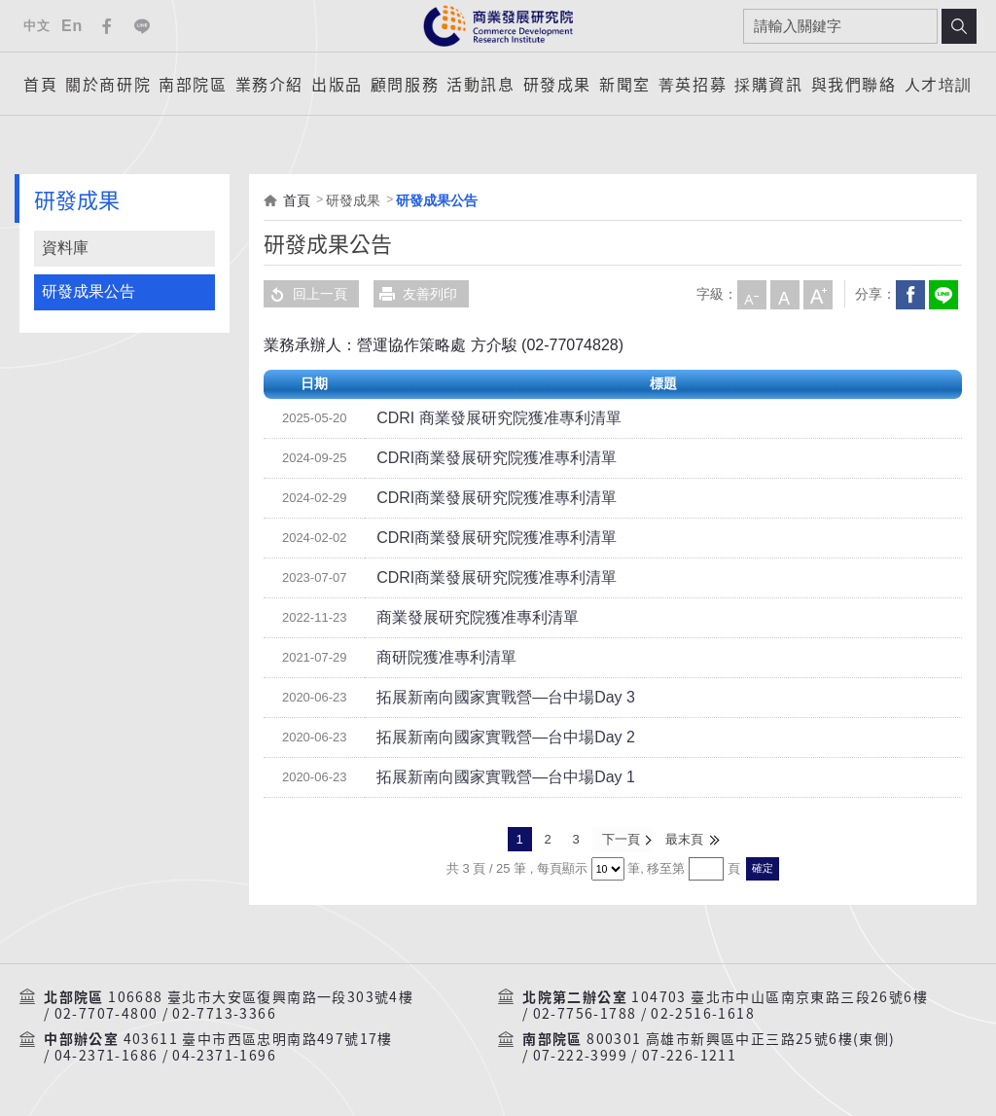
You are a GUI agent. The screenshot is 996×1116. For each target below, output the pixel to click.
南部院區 (193, 83)
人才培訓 (939, 83)
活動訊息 (480, 83)
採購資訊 (768, 83)
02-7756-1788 (585, 1013)
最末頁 (684, 839)
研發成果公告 (88, 291)
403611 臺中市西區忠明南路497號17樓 (258, 1038)
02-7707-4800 (106, 1013)
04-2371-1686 (106, 1054)
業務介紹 (269, 83)
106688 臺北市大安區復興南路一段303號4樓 (260, 995)
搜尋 (959, 26)
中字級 (784, 293)
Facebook (106, 26)
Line (142, 26)
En (72, 26)
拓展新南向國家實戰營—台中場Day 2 (489, 737)
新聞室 (625, 83)
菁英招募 (692, 83)
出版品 (337, 83)
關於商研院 (108, 83)
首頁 (40, 83)
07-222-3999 (580, 1054)
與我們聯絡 (854, 83)
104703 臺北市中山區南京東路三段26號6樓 (779, 995)
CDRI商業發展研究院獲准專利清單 (481, 458)
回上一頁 (305, 293)
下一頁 (621, 839)
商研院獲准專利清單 (437, 658)
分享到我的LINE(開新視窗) (942, 293)
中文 (36, 25)
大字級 (817, 293)
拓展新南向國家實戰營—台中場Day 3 (489, 697)
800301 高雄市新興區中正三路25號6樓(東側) (741, 1038)
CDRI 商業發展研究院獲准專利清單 (483, 418)
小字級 (751, 293)
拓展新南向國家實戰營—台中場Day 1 (489, 777)
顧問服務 (405, 83)
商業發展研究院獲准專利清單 (464, 618)
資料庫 (65, 247)
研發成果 (557, 83)
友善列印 (415, 293)
